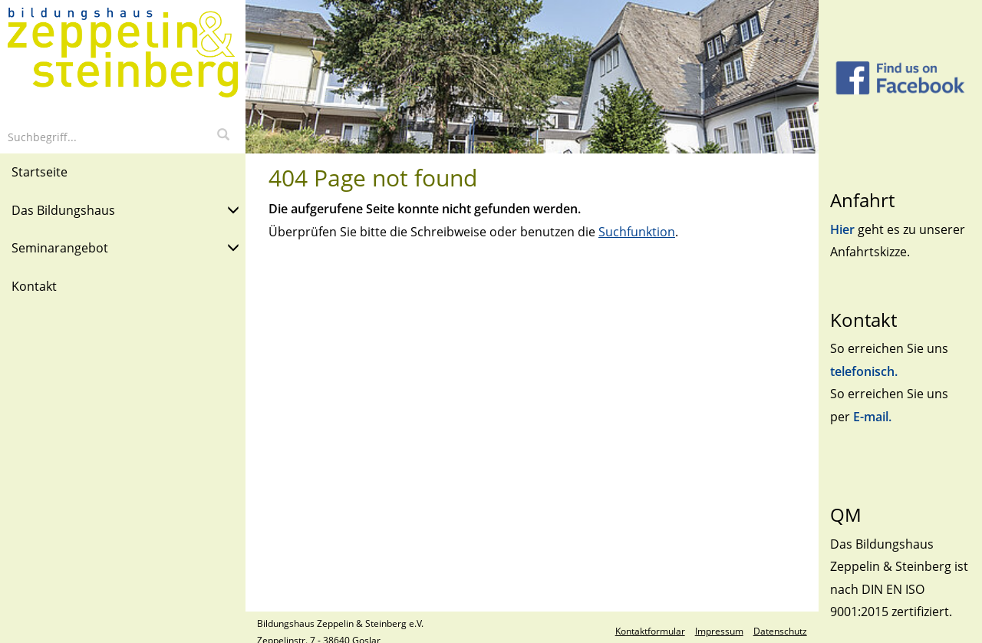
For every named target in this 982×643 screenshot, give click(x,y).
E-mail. (872, 416)
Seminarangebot (125, 246)
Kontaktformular (650, 631)
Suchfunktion (636, 231)
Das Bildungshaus (125, 209)
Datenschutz (780, 631)
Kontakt (34, 286)
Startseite (40, 171)
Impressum (719, 631)
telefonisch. (864, 371)
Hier (844, 229)
